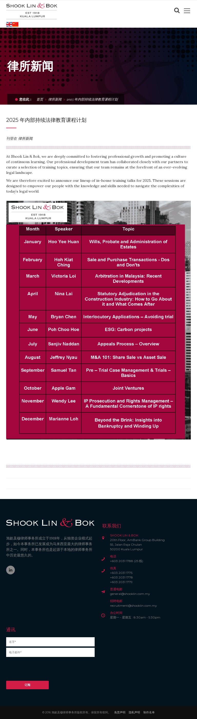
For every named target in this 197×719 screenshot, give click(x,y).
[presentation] (45, 671)
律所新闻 (55, 99)
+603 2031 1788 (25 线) (126, 561)
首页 (39, 99)
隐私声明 (134, 712)
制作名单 (149, 712)
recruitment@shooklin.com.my (133, 605)
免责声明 (119, 712)
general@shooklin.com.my (130, 594)
